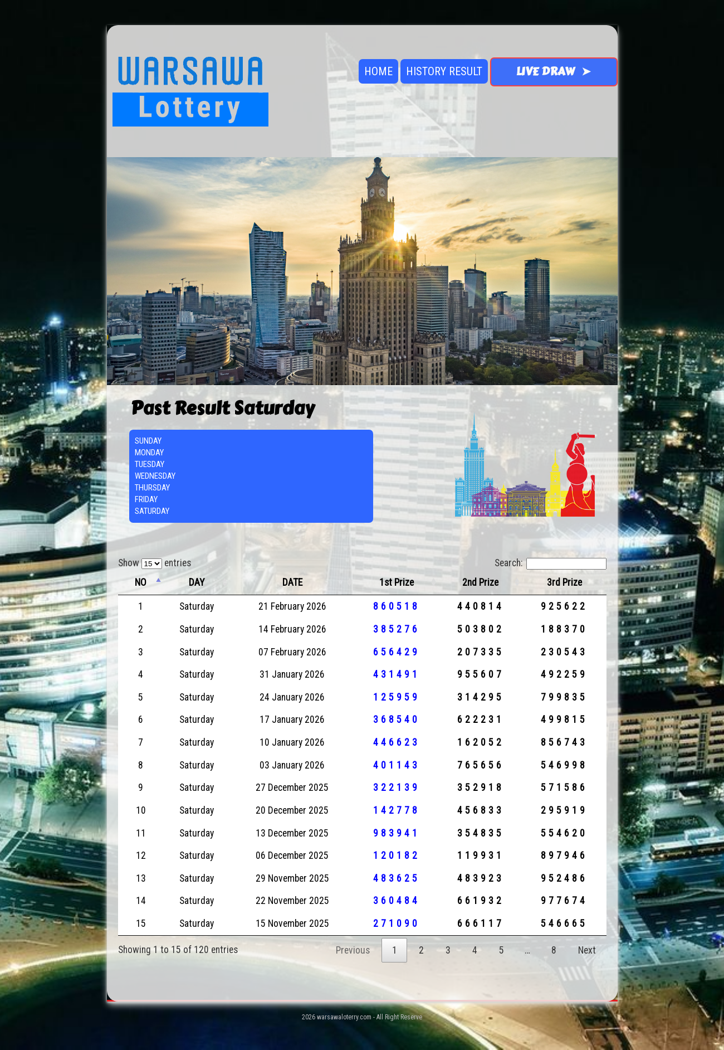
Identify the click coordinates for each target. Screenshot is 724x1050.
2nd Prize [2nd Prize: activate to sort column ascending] (480, 582)
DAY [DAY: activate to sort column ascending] (196, 582)
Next (587, 950)
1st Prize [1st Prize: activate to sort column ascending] (396, 582)
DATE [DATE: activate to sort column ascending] (292, 582)
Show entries (154, 562)
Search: (550, 562)
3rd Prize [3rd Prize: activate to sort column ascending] (564, 582)
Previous (353, 950)
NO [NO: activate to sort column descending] (140, 582)
